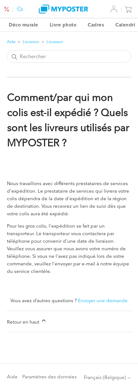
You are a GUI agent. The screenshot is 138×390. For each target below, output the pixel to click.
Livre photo (63, 25)
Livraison (31, 41)
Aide (11, 41)
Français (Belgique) (107, 377)
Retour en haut (27, 321)
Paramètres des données (49, 377)
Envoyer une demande (103, 300)
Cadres (96, 25)
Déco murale (23, 25)
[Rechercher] (69, 56)
